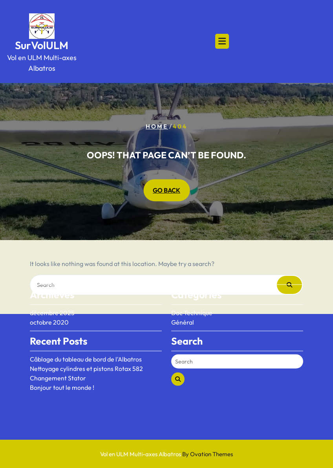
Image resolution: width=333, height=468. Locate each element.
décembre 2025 (52, 296)
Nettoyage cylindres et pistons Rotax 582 (86, 352)
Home (157, 126)
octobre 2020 (49, 306)
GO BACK (166, 191)
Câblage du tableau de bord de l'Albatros (86, 343)
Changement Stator (58, 361)
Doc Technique (191, 296)
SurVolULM (41, 45)
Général (182, 306)
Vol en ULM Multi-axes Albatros (166, 454)
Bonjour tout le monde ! (62, 371)
